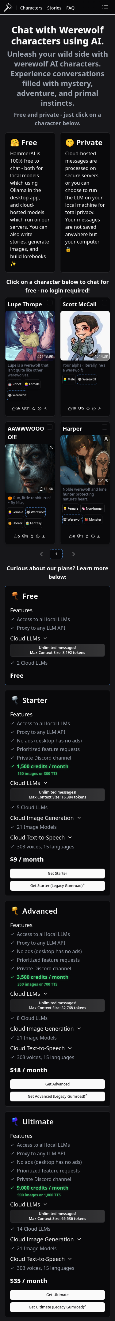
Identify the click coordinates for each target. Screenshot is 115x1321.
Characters (31, 8)
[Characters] (31, 7)
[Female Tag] (32, 384)
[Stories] (54, 7)
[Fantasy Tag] (33, 523)
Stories (54, 8)
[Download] (45, 408)
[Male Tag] (69, 379)
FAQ (70, 8)
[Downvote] (25, 408)
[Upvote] (16, 408)
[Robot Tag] (14, 384)
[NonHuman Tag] (92, 508)
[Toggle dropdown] (105, 7)
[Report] (39, 408)
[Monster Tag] (93, 519)
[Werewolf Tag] (17, 395)
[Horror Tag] (15, 523)
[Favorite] (33, 408)
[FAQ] (70, 7)
